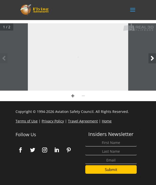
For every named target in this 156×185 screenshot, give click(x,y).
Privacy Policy (53, 121)
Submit (111, 169)
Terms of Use (27, 121)
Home (107, 121)
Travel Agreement (83, 121)
